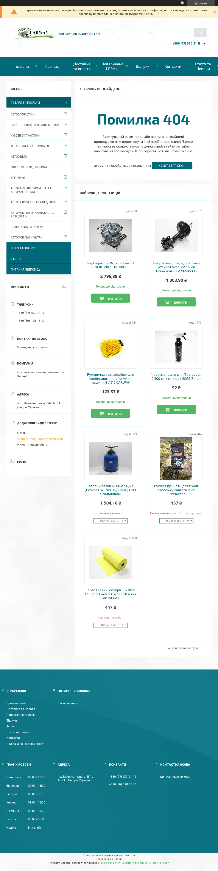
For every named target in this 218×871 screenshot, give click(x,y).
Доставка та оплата (82, 66)
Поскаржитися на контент (118, 862)
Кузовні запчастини (25, 135)
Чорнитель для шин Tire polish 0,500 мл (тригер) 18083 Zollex (176, 376)
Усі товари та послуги (183, 648)
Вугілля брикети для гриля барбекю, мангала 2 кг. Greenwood (176, 490)
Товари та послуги (25, 102)
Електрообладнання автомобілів (35, 125)
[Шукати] (200, 32)
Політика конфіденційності (25, 743)
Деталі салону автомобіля (30, 146)
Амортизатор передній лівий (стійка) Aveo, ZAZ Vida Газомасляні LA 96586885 (176, 267)
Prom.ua (130, 854)
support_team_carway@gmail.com (40, 438)
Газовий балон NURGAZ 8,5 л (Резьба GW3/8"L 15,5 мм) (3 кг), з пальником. (111, 490)
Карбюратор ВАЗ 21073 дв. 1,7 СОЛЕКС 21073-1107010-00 (110, 265)
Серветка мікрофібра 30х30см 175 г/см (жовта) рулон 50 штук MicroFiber (110, 594)
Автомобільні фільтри (26, 237)
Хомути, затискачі (172, 165)
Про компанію (16, 703)
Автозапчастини (23, 114)
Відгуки (142, 66)
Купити (115, 299)
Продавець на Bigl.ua (109, 858)
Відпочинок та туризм (27, 227)
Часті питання (67, 703)
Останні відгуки (23, 248)
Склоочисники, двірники (29, 167)
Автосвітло (19, 156)
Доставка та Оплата (20, 709)
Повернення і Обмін (112, 66)
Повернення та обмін (21, 714)
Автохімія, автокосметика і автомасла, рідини (31, 190)
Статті (16, 258)
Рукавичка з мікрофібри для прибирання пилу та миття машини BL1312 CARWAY (110, 378)
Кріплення (18, 177)
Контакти (172, 66)
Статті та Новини (203, 66)
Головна (21, 66)
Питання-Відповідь (25, 269)
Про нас (52, 66)
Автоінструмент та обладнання (33, 202)
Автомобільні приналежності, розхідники (32, 214)
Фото (10, 726)
